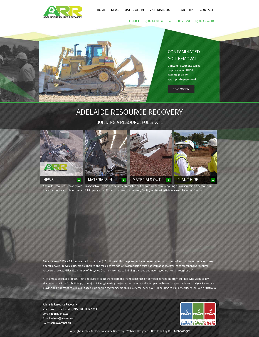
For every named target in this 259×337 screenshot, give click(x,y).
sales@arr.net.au (60, 323)
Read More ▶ (181, 89)
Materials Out (160, 10)
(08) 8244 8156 (59, 314)
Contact (207, 10)
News (115, 10)
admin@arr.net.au (62, 318)
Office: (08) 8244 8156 (146, 21)
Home (101, 10)
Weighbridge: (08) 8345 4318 (191, 21)
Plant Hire (185, 10)
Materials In (134, 10)
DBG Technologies (179, 331)
